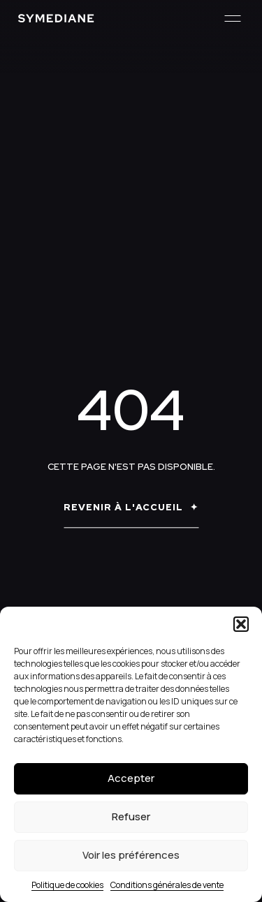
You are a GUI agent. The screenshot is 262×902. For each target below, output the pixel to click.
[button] (241, 624)
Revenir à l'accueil (123, 508)
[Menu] (232, 18)
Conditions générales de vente (167, 885)
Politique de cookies (67, 885)
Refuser (131, 816)
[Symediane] (55, 18)
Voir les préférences (131, 855)
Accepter (131, 778)
